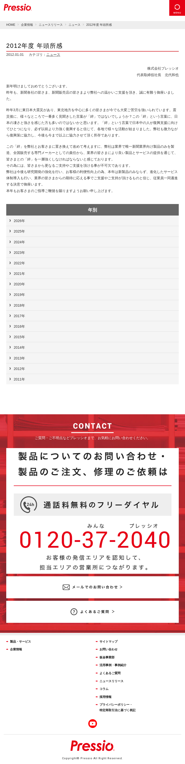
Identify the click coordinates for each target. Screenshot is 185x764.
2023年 (19, 253)
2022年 (19, 263)
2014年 (19, 347)
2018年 (19, 305)
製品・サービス (20, 641)
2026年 (19, 221)
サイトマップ (109, 641)
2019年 (19, 295)
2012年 (19, 369)
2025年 (19, 231)
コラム (104, 689)
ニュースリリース (112, 681)
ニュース (53, 55)
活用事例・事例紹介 (113, 665)
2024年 (19, 242)
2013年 (19, 358)
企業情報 (16, 649)
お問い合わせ (109, 649)
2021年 (19, 274)
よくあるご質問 (110, 673)
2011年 (19, 379)
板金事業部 (107, 657)
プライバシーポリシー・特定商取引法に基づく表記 (118, 707)
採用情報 (106, 697)
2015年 (19, 337)
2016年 (19, 326)
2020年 (19, 284)
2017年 (19, 316)
